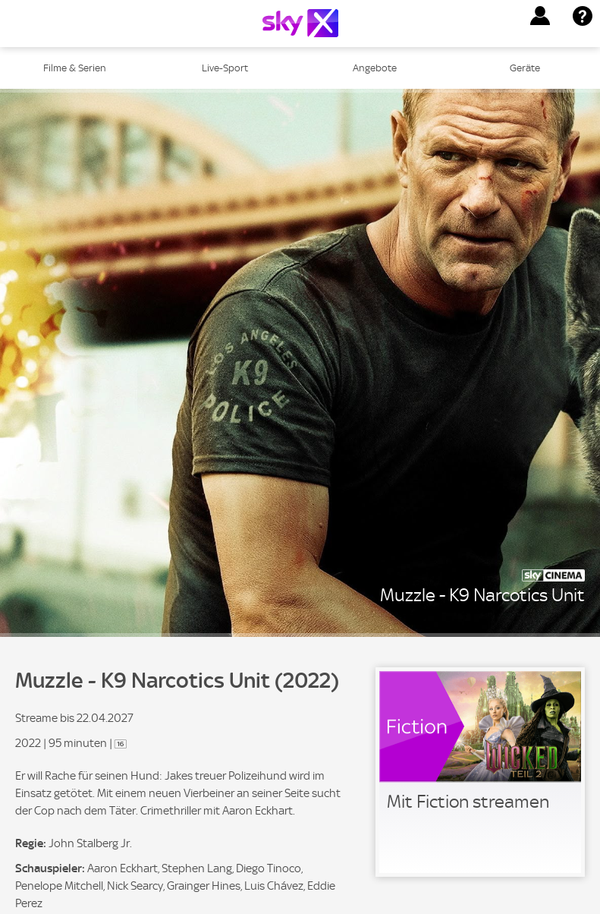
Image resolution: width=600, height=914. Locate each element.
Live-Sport (225, 68)
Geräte (525, 68)
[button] (540, 16)
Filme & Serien (74, 68)
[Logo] (300, 23)
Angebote (375, 68)
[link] (480, 772)
